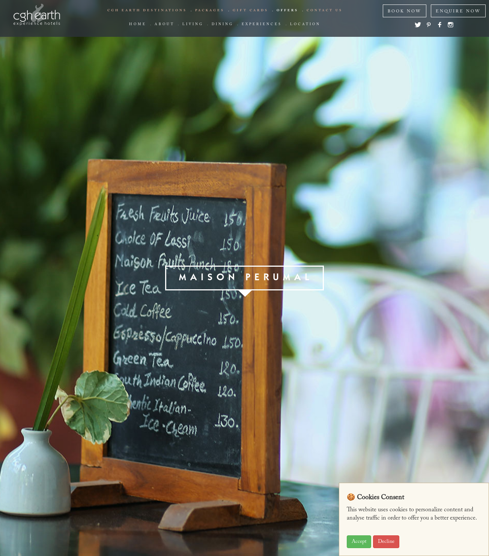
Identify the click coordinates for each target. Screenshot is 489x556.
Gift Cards (250, 10)
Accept (359, 541)
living (192, 24)
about (164, 24)
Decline (386, 541)
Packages (209, 10)
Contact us (325, 10)
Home (137, 24)
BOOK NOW (404, 11)
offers (287, 10)
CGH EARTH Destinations (147, 10)
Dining (222, 24)
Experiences (262, 24)
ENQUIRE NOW (458, 11)
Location (305, 24)
